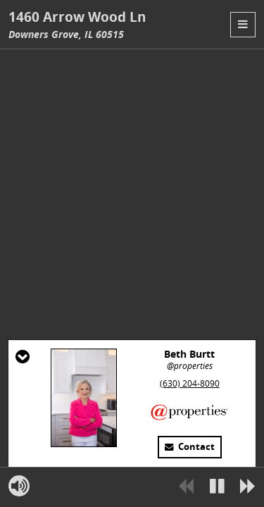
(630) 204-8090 (190, 383)
